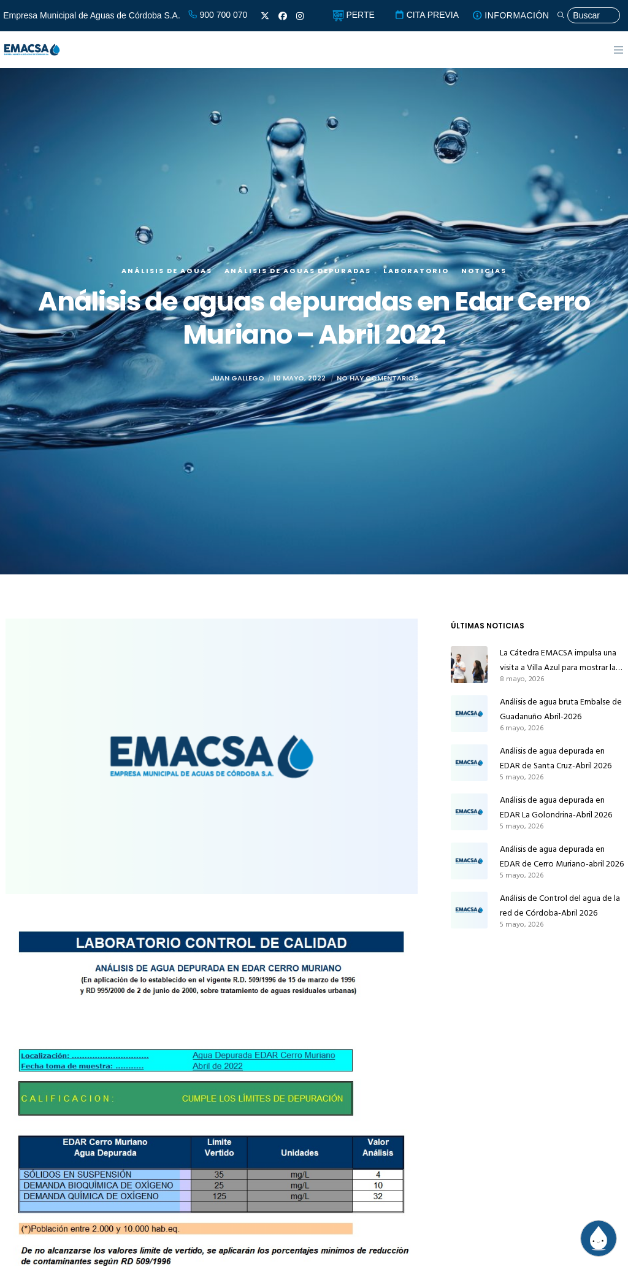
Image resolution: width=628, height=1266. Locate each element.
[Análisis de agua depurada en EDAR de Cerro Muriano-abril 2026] (469, 861)
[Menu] (611, 49)
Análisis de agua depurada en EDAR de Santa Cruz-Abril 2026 (555, 758)
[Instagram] (300, 16)
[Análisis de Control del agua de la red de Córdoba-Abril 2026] (469, 910)
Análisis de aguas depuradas (297, 294)
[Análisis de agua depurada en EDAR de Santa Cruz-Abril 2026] (469, 763)
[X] (265, 16)
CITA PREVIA (426, 15)
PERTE (353, 15)
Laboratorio (416, 294)
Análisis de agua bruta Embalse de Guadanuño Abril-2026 (561, 709)
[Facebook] (282, 16)
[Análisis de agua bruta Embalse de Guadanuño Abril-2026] (469, 714)
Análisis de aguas (166, 294)
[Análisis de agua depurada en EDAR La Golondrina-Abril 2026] (469, 812)
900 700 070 (218, 15)
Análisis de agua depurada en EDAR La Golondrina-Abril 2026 (556, 807)
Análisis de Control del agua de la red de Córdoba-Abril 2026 (560, 905)
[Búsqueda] (588, 15)
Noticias (484, 294)
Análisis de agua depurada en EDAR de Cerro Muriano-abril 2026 (562, 856)
